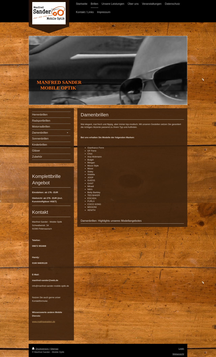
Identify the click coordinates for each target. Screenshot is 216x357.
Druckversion (40, 349)
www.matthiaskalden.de (43, 321)
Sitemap (54, 349)
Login (181, 348)
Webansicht (178, 354)
